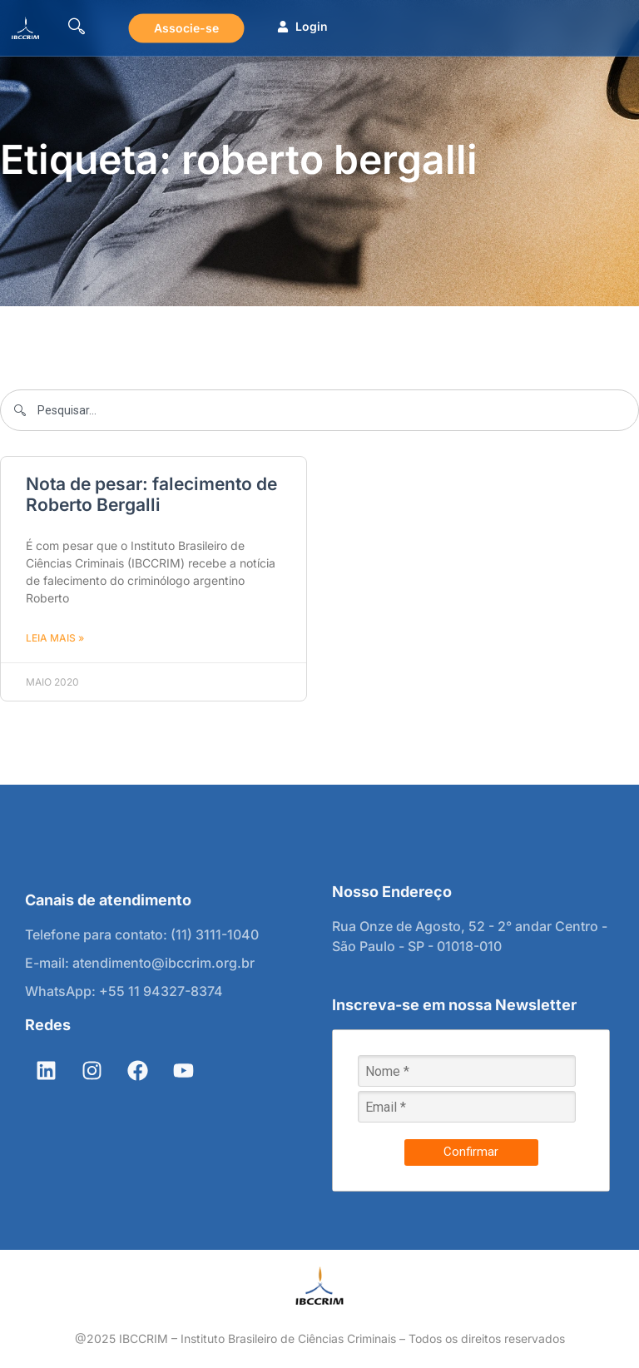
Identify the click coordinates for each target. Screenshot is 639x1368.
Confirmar (470, 1151)
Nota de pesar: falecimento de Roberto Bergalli (151, 494)
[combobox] (319, 410)
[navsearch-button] (76, 28)
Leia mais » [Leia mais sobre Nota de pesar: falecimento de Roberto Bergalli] (55, 638)
